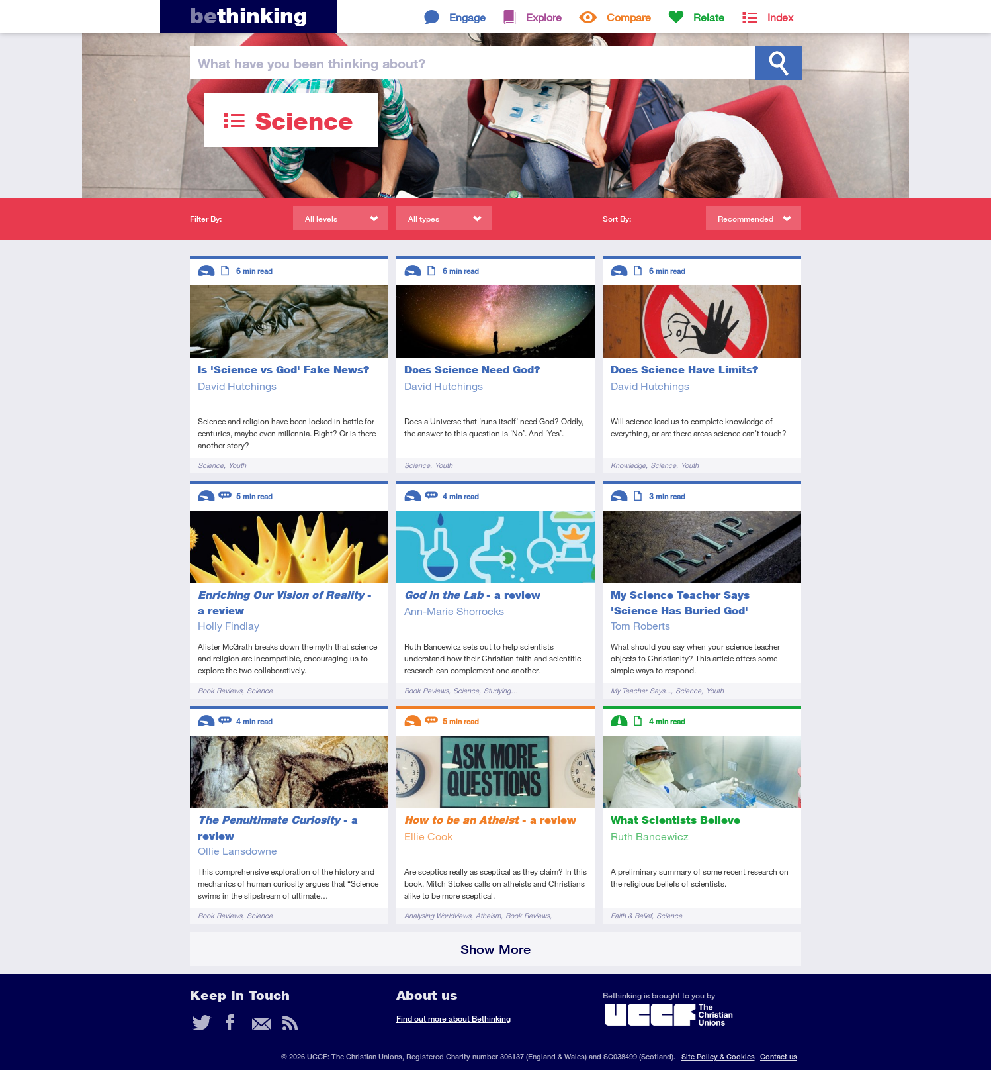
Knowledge (628, 465)
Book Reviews (220, 690)
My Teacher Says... (641, 690)
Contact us (778, 1056)
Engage (467, 17)
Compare (629, 17)
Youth (237, 465)
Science (211, 465)
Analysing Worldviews (437, 915)
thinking (248, 15)
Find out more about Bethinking (453, 1019)
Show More (495, 949)
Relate (708, 17)
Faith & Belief (631, 915)
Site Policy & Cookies (718, 1056)
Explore (544, 17)
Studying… (501, 690)
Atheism (488, 915)
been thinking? (311, 63)
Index (780, 17)
